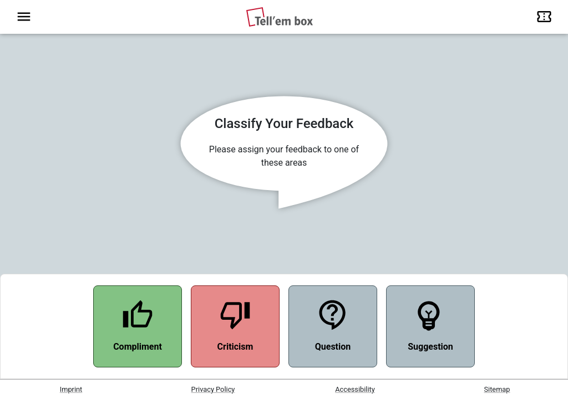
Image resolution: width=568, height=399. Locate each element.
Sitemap (497, 389)
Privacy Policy (213, 389)
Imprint (71, 389)
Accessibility (355, 389)
